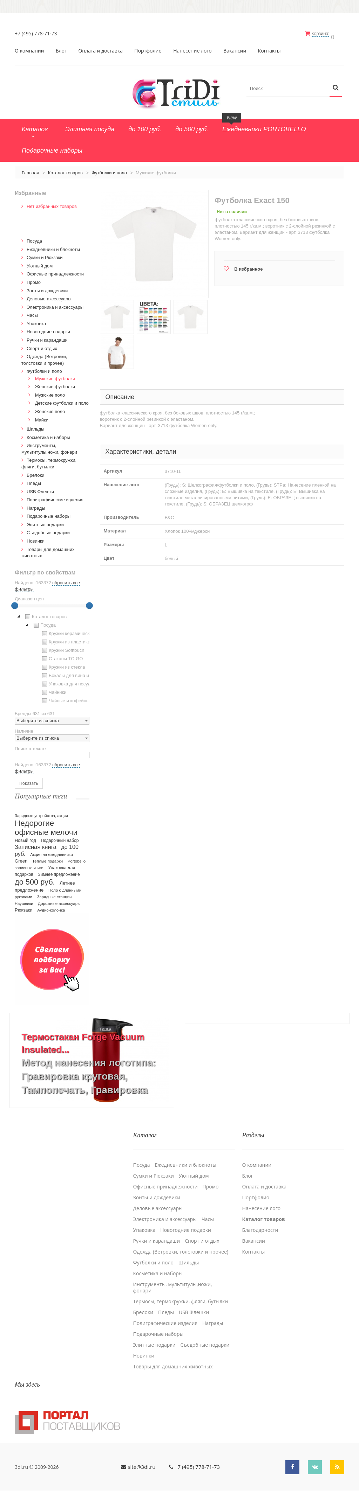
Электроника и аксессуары (55, 304)
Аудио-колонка (51, 907)
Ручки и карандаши (47, 337)
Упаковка (36, 320)
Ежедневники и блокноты (53, 246)
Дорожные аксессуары (59, 901)
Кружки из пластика (65, 639)
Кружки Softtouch (62, 647)
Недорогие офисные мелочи (46, 825)
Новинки (36, 537)
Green (21, 858)
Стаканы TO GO (61, 655)
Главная (30, 169)
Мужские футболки (55, 375)
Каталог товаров (65, 169)
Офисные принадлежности (55, 271)
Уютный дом (40, 262)
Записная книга (35, 844)
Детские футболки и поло (62, 400)
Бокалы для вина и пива (70, 672)
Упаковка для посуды (67, 681)
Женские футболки (55, 383)
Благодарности (260, 1223)
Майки (41, 416)
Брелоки (35, 472)
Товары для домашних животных (172, 1359)
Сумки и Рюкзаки (45, 254)
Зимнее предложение (59, 871)
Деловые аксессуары (49, 296)
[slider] (14, 602)
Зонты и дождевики (47, 287)
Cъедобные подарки (48, 529)
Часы (32, 312)
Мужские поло (50, 392)
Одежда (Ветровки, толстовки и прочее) (180, 1245)
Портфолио (148, 47)
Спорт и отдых (42, 345)
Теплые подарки (47, 858)
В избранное (248, 265)
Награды (36, 505)
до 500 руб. (35, 879)
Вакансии (234, 47)
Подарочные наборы (48, 513)
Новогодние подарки (48, 329)
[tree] (52, 656)
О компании (29, 47)
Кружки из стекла (62, 664)
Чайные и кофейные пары (72, 697)
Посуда (34, 238)
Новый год (25, 837)
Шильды (35, 426)
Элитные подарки (45, 521)
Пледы (34, 480)
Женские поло (50, 408)
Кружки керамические (67, 630)
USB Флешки (40, 488)
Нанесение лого (192, 47)
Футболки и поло (109, 169)
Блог (61, 47)
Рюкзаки (24, 907)
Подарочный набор (60, 837)
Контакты (269, 47)
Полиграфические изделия (55, 497)
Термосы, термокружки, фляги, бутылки (180, 1294)
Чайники (53, 689)
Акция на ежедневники (51, 852)
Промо (34, 279)
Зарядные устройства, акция (41, 813)
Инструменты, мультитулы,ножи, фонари (172, 1280)
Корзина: (324, 33)
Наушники (24, 901)
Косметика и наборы (48, 434)
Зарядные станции (54, 894)
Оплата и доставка (100, 47)
